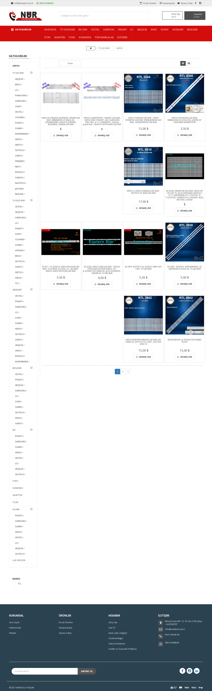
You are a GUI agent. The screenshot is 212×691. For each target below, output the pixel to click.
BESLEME (17, 367)
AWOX (119, 48)
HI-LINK (16, 509)
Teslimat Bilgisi (115, 638)
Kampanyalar (167, 3)
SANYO (19, 155)
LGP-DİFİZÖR (19, 560)
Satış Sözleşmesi (116, 643)
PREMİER (20, 161)
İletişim (12, 632)
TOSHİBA (20, 117)
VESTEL (19, 111)
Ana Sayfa (14, 622)
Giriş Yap (112, 622)
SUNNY (19, 128)
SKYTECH (20, 150)
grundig (19, 188)
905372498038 (45, 3)
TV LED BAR (104, 48)
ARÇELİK (20, 78)
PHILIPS (19, 122)
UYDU (15, 480)
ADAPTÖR (17, 495)
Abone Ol (87, 671)
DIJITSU (19, 144)
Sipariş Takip (185, 3)
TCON (15, 502)
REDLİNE (20, 193)
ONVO (19, 350)
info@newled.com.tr (22, 3)
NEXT (18, 166)
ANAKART (17, 289)
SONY (18, 106)
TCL (17, 283)
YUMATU (20, 177)
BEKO (18, 84)
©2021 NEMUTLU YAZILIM (21, 687)
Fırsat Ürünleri (148, 3)
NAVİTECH (20, 183)
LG (17, 89)
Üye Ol (111, 627)
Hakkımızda (15, 627)
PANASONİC (21, 95)
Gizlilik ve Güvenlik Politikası (122, 648)
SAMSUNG (21, 100)
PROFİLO (20, 172)
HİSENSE (20, 250)
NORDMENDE (22, 133)
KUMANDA (18, 487)
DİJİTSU (19, 272)
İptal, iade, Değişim (117, 632)
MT (14, 429)
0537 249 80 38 (172, 634)
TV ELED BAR (19, 200)
